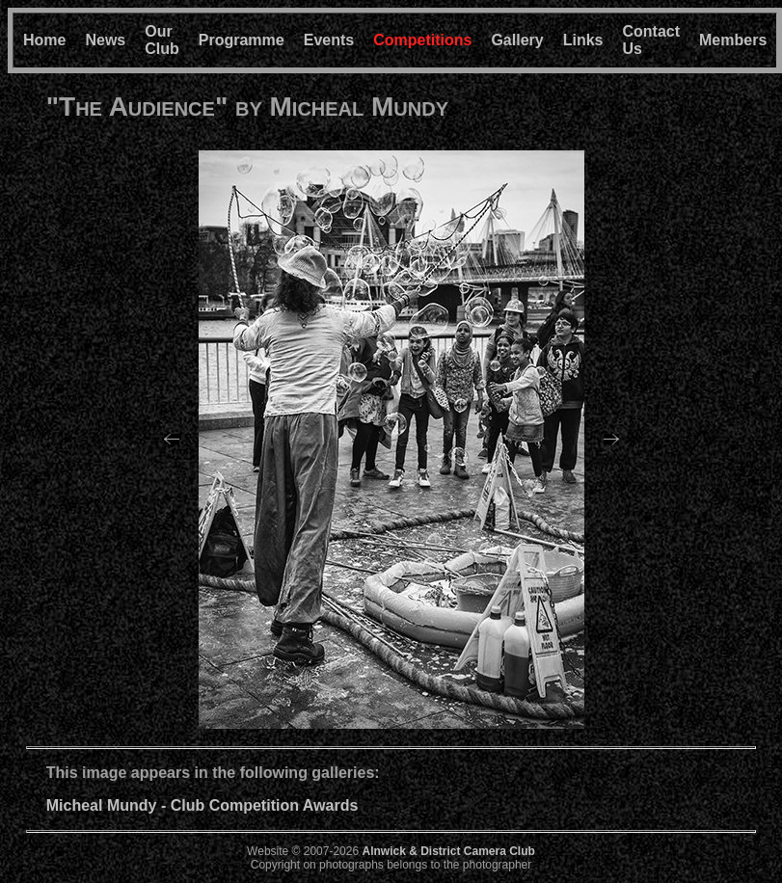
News (105, 40)
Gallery (517, 40)
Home (44, 40)
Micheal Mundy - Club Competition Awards (202, 805)
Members (733, 40)
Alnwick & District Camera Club (448, 851)
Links (583, 40)
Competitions (422, 40)
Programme (241, 40)
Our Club (162, 40)
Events (329, 40)
